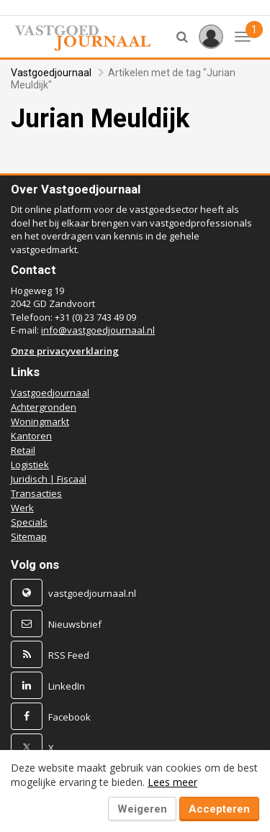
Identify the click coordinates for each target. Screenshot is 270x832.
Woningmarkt (40, 421)
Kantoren (31, 435)
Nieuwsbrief (75, 624)
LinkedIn (66, 686)
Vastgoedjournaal (51, 72)
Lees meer (172, 782)
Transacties (36, 493)
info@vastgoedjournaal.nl (98, 330)
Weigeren (142, 809)
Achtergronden (43, 407)
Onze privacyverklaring (65, 350)
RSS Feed (68, 655)
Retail (23, 450)
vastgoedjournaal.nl (92, 593)
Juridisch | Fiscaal (48, 478)
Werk (22, 507)
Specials (29, 522)
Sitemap (29, 536)
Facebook (69, 716)
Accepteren (219, 809)
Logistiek (30, 464)
